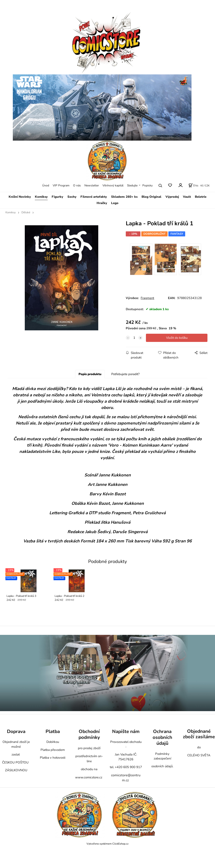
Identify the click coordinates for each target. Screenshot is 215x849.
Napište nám (126, 731)
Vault (187, 197)
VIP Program (61, 185)
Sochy (71, 197)
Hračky (102, 203)
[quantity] (134, 338)
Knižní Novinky (20, 197)
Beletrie (200, 197)
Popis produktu (90, 374)
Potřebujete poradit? (125, 374)
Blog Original (151, 197)
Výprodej (172, 197)
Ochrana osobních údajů (162, 737)
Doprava (16, 731)
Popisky (147, 185)
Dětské (25, 212)
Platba (53, 731)
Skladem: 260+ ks (124, 197)
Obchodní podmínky (89, 734)
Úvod (45, 185)
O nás (77, 185)
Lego (114, 203)
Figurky (57, 197)
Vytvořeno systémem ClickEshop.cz (107, 843)
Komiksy (41, 197)
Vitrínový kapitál (112, 185)
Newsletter (91, 185)
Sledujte (132, 185)
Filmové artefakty (93, 197)
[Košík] (193, 186)
